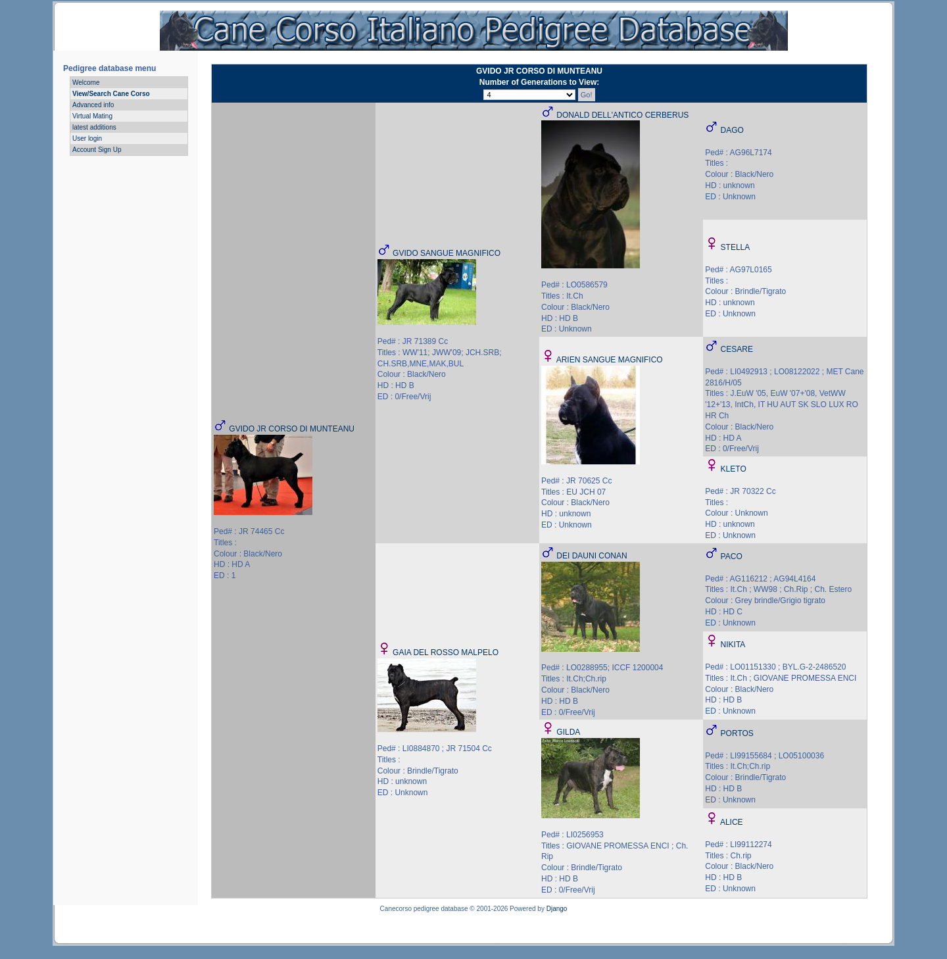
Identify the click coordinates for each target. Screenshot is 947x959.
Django (557, 908)
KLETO (733, 469)
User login (87, 138)
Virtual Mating (92, 116)
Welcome (86, 82)
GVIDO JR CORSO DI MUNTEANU (291, 428)
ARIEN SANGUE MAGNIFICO (609, 359)
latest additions (94, 127)
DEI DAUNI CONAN (591, 555)
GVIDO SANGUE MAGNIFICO (446, 253)
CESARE (737, 349)
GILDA (568, 732)
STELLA (735, 247)
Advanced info (93, 105)
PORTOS (737, 733)
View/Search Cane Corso (111, 93)
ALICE (731, 822)
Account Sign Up (97, 149)
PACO (731, 556)
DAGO (732, 130)
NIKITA (733, 644)
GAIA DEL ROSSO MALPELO (445, 652)
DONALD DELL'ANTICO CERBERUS (622, 115)
